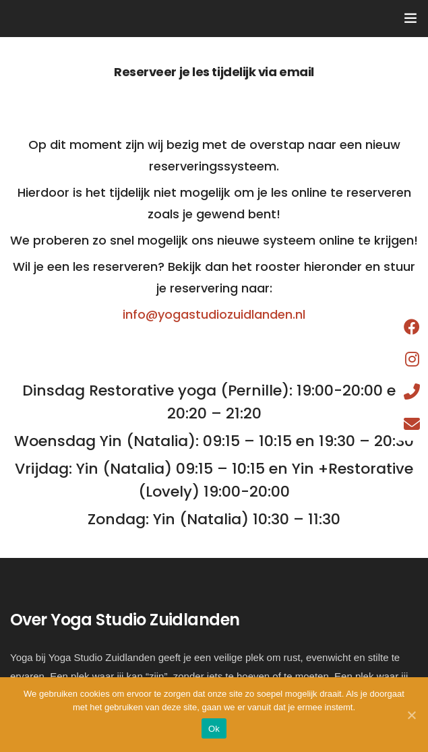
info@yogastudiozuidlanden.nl (214, 314)
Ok (214, 729)
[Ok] (411, 715)
